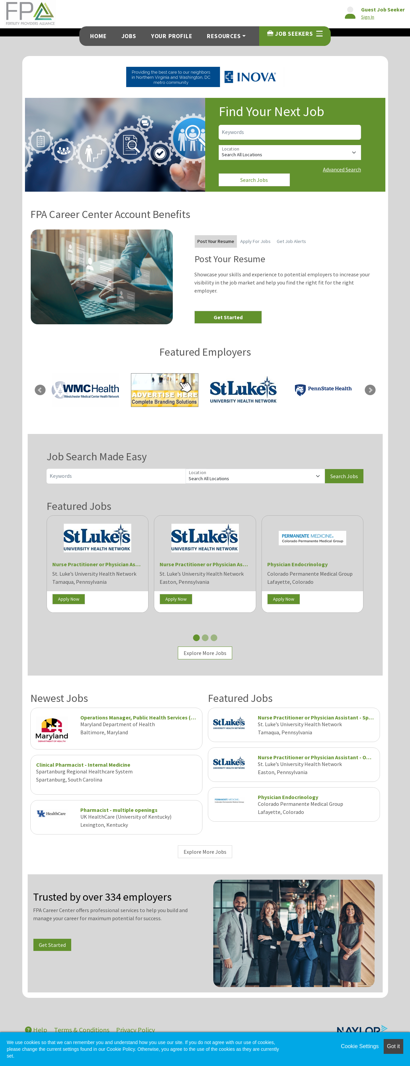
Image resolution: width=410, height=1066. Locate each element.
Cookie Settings (360, 1046)
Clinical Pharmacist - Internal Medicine (83, 764)
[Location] (290, 152)
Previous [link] (40, 390)
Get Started (228, 317)
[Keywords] (290, 132)
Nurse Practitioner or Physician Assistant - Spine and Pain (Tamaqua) (136, 564)
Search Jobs (254, 179)
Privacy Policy (135, 1030)
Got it (393, 1046)
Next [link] (370, 390)
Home (98, 36)
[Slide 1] (196, 637)
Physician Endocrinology (297, 564)
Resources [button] (224, 36)
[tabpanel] (284, 288)
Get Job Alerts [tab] (291, 241)
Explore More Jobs (205, 653)
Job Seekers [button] (294, 33)
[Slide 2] (205, 637)
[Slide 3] (214, 637)
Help (36, 1030)
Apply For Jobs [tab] (255, 241)
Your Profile (171, 36)
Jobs (128, 36)
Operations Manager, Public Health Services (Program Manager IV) (161, 717)
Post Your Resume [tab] (215, 241)
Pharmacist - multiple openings (119, 810)
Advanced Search (342, 169)
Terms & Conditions (81, 1030)
